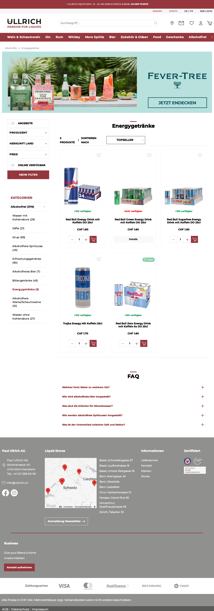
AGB (5, 607)
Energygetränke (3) (25, 289)
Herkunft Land (28, 143)
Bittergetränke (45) (25, 280)
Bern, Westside (109, 480)
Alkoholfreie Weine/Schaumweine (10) (26, 302)
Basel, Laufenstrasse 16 (114, 464)
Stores (145, 474)
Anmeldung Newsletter (66, 519)
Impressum (40, 607)
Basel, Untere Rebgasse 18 (116, 469)
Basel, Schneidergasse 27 (116, 458)
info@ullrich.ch (17, 481)
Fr (191, 11)
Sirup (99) (18, 237)
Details (133, 238)
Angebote (25, 123)
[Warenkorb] (209, 23)
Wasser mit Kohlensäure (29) (23, 217)
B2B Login (206, 11)
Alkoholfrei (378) (28, 206)
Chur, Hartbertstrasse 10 (115, 490)
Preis (28, 154)
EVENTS (173, 11)
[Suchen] (155, 23)
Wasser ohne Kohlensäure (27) (23, 316)
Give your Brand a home (20, 551)
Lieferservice (149, 458)
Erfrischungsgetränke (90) (26, 260)
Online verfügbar (31, 165)
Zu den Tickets (139, 4)
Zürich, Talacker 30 (111, 510)
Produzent (28, 132)
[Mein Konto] (200, 23)
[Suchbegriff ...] (106, 23)
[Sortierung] (124, 140)
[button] (133, 385)
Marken (146, 469)
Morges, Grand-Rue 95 (114, 496)
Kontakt (146, 464)
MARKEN (157, 11)
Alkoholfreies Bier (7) (26, 271)
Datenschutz (20, 607)
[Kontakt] (181, 23)
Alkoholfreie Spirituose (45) (27, 248)
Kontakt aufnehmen (19, 565)
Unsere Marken (14, 556)
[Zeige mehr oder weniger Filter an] (28, 174)
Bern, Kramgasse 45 (112, 474)
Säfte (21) (18, 228)
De (186, 11)
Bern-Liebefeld (109, 485)
